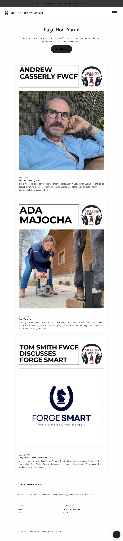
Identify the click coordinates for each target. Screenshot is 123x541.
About (20, 509)
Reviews (21, 513)
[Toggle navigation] (114, 13)
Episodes (21, 506)
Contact (66, 506)
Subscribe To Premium (71, 509)
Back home (61, 49)
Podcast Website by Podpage (51, 531)
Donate (66, 513)
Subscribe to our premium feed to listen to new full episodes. (61, 3)
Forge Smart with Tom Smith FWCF (36, 458)
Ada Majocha (25, 319)
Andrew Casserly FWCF (30, 180)
